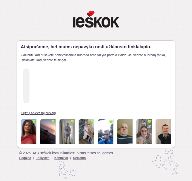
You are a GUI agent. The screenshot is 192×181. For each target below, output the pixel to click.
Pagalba (25, 158)
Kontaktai (61, 158)
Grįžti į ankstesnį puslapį (38, 113)
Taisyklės (43, 158)
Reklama (79, 158)
